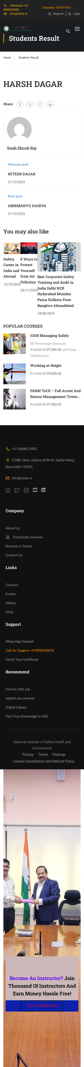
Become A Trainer (19, 546)
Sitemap (58, 754)
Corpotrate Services (24, 537)
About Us (12, 528)
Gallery (11, 603)
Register (56, 13)
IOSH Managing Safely (49, 335)
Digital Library (16, 707)
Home (7, 57)
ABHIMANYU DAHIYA (27, 205)
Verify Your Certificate (22, 660)
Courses (12, 585)
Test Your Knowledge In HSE (27, 716)
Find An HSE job (18, 689)
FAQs (9, 612)
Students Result (28, 57)
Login (74, 13)
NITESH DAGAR (21, 173)
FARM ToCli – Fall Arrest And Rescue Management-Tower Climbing (55, 396)
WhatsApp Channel (20, 642)
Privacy (28, 754)
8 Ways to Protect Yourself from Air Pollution (28, 270)
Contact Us (14, 555)
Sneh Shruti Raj (21, 148)
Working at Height (46, 365)
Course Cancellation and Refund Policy (43, 761)
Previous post (18, 164)
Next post (15, 196)
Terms (43, 754)
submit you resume (20, 698)
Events (11, 594)
